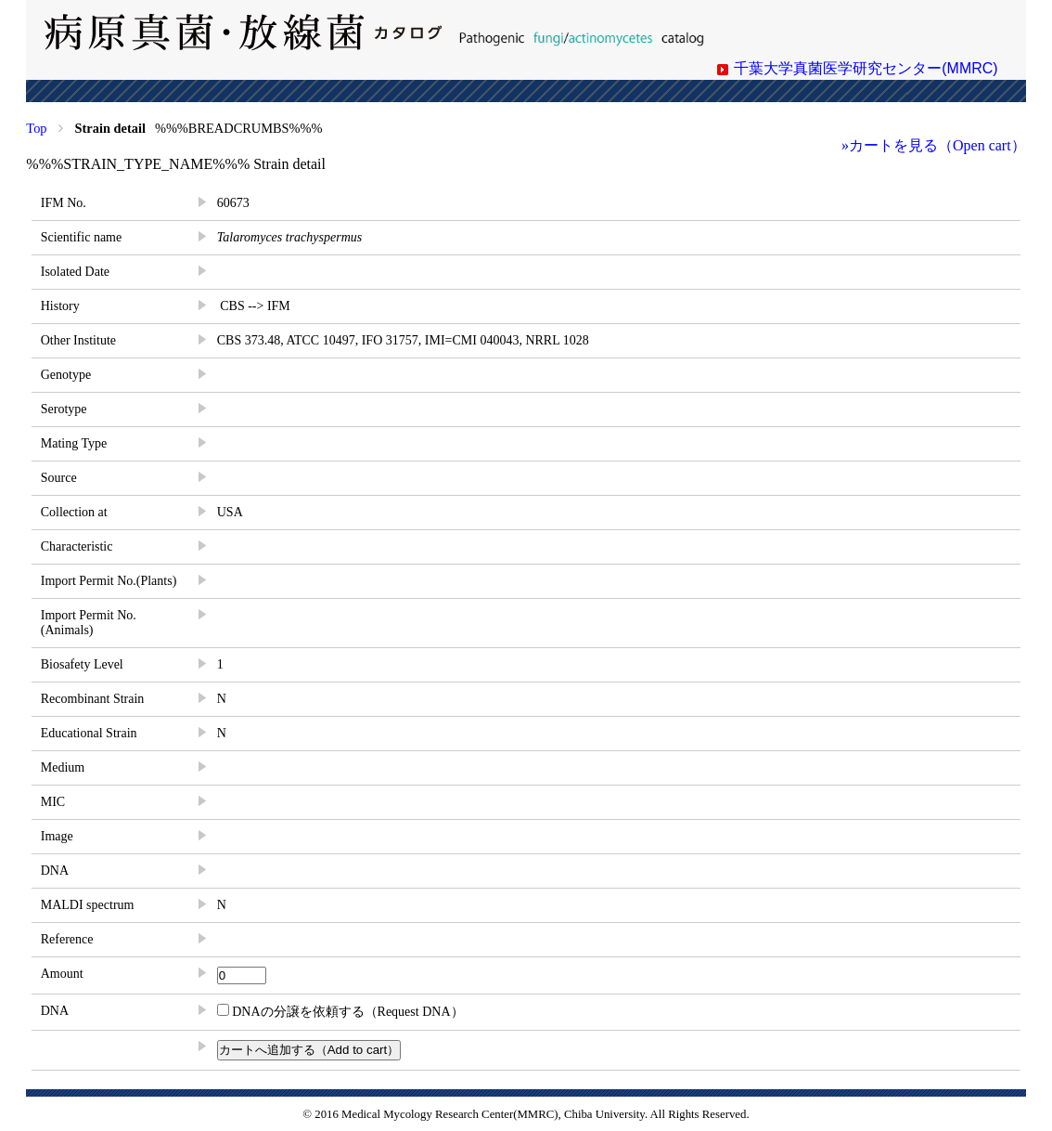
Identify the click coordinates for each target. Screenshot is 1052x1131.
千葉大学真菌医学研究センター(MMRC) (865, 68)
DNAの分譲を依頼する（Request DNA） (340, 1012)
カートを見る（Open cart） (937, 145)
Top (36, 128)
